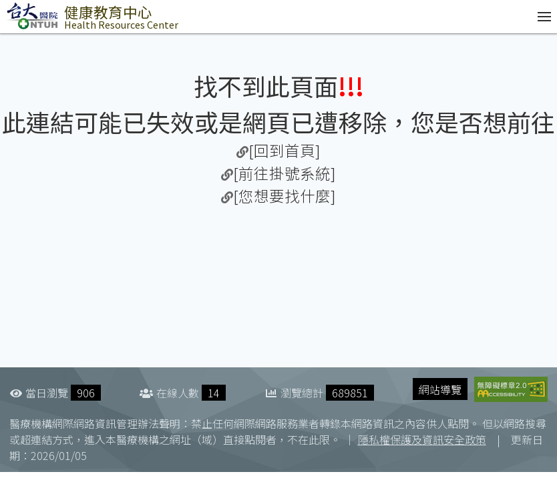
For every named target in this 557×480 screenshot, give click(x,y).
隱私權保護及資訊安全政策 (422, 439)
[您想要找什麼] (284, 195)
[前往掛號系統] (284, 172)
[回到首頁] (284, 150)
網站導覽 (440, 389)
